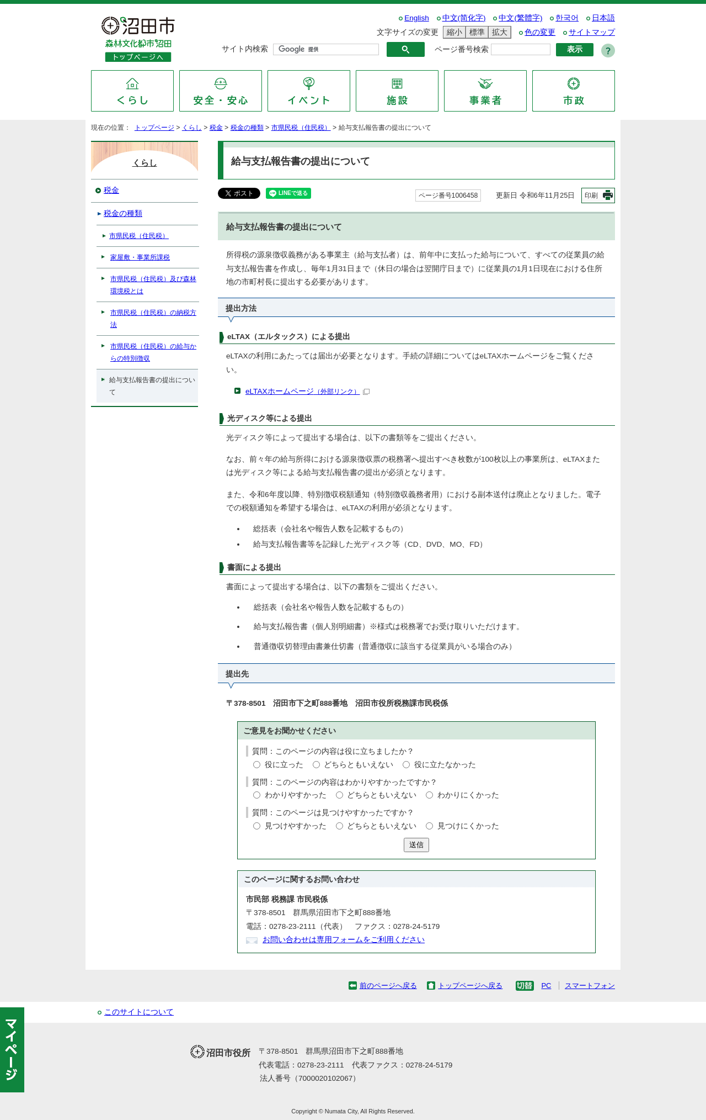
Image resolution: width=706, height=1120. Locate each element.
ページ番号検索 (462, 49)
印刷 (591, 195)
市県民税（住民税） (301, 127)
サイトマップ (592, 32)
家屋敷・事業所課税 (140, 257)
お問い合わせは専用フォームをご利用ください (344, 940)
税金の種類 (247, 127)
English (416, 18)
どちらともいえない (358, 764)
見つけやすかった (296, 826)
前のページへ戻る (388, 985)
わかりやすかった (296, 795)
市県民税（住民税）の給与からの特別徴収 (153, 352)
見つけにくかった (468, 826)
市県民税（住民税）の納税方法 (153, 319)
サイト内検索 (245, 49)
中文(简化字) (464, 18)
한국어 (567, 18)
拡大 (498, 32)
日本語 (603, 18)
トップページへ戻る (470, 985)
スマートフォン (590, 985)
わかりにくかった (468, 795)
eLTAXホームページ (307, 391)
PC (546, 985)
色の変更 (540, 32)
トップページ (154, 127)
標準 (475, 32)
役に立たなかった (445, 764)
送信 (416, 845)
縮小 (452, 32)
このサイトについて (139, 1012)
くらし (192, 127)
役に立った (284, 764)
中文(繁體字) (520, 18)
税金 (216, 127)
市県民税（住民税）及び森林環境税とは (153, 285)
